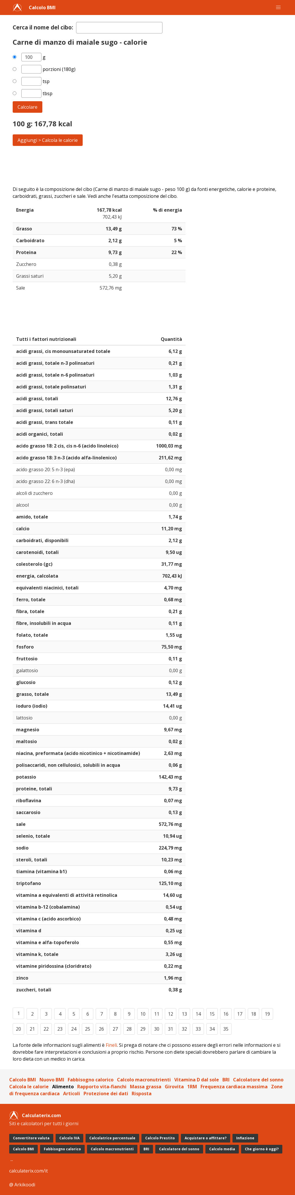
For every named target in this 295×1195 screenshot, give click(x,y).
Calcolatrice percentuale (112, 1138)
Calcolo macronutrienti (144, 1079)
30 (156, 1029)
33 (198, 1029)
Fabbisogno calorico (91, 1079)
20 (18, 1029)
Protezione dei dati (106, 1093)
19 (267, 1014)
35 (225, 1029)
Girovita (174, 1086)
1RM (192, 1086)
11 (156, 1014)
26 (101, 1029)
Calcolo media (222, 1149)
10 (142, 1014)
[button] (278, 7)
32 (184, 1029)
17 (239, 1014)
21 (32, 1029)
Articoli (71, 1093)
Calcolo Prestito (160, 1138)
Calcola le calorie (29, 1086)
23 (60, 1029)
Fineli (111, 1045)
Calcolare (27, 107)
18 (253, 1014)
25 (87, 1029)
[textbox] (119, 27)
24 (73, 1029)
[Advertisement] (147, 166)
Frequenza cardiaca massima (234, 1086)
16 (225, 1014)
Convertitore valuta (31, 1138)
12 (170, 1014)
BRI (226, 1079)
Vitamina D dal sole (196, 1079)
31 (170, 1029)
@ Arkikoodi (22, 1184)
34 (212, 1029)
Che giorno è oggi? (262, 1149)
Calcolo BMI (42, 7)
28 (129, 1029)
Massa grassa (145, 1086)
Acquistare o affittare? (205, 1138)
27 (115, 1029)
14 (198, 1014)
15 (212, 1014)
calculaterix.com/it (28, 1171)
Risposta (142, 1093)
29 (142, 1029)
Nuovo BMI (51, 1079)
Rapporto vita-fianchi (101, 1086)
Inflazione (245, 1138)
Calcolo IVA (69, 1138)
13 (184, 1014)
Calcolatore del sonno (258, 1079)
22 (46, 1029)
